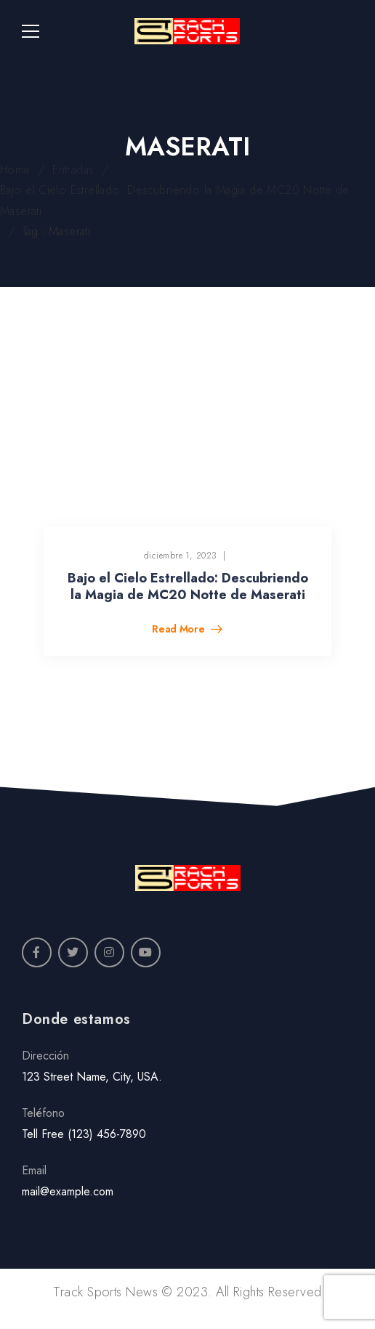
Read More (179, 630)
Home (15, 169)
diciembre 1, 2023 (180, 555)
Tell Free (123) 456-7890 (84, 1134)
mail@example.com (67, 1191)
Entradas (73, 169)
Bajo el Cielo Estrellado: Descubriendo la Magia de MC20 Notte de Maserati (188, 586)
